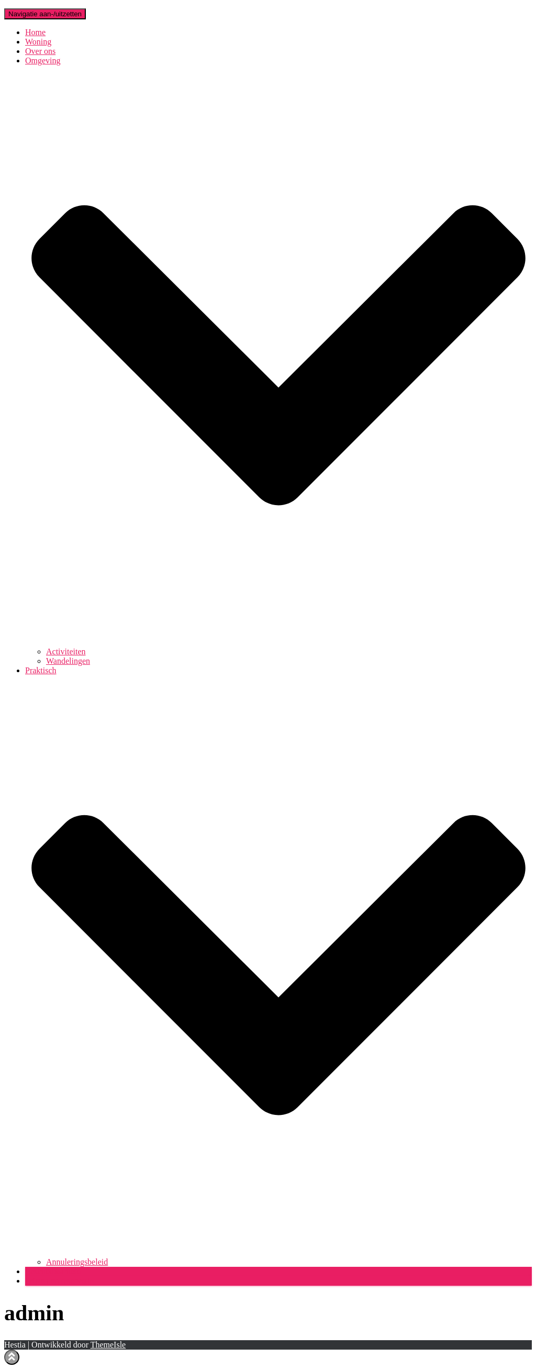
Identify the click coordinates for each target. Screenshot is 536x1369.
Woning (38, 41)
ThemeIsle (108, 1344)
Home (35, 32)
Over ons (40, 51)
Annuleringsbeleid (77, 1261)
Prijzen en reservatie (59, 1280)
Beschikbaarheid (53, 1271)
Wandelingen (68, 660)
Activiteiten (66, 651)
